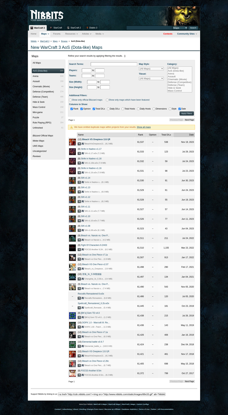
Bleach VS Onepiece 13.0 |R (96, 139)
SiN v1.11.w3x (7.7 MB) (95, 211)
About (75, 409)
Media (98, 34)
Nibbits (34, 41)
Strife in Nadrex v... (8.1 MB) (97, 182)
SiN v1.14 (85, 178)
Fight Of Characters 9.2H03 (94, 245)
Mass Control (179, 90)
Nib (55, 13)
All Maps (37, 63)
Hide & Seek (179, 88)
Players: (73, 70)
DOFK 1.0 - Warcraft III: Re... (96, 322)
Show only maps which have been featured (128, 100)
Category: (172, 64)
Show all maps (144, 127)
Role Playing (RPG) (48, 122)
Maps (44, 34)
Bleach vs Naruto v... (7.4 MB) (97, 288)
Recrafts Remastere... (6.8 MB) (98, 298)
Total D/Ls (99, 109)
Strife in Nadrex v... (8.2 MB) (97, 201)
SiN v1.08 (85, 226)
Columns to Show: (78, 104)
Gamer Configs (143, 404)
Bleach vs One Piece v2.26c (95, 361)
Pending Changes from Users (91, 409)
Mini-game (48, 112)
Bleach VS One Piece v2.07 (95, 264)
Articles (85, 34)
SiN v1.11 (85, 206)
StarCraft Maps (114, 404)
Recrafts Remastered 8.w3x (91, 294)
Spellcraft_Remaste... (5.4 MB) (98, 308)
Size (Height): (76, 87)
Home (33, 34)
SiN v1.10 (85, 216)
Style (173, 109)
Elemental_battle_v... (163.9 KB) (98, 346)
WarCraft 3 (39, 28)
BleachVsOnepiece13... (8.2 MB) (99, 144)
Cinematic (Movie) (179, 79)
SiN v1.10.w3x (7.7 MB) (95, 221)
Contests (167, 34)
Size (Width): (75, 82)
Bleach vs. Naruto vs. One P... (95, 235)
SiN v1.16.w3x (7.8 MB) (95, 172)
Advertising (67, 409)
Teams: (72, 75)
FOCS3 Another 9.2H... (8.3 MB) (98, 249)
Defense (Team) (179, 85)
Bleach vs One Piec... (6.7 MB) (98, 365)
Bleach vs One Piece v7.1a (95, 255)
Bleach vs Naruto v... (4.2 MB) (97, 240)
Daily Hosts (144, 109)
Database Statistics (129, 409)
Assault (179, 76)
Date (182, 109)
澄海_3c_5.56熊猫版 (92, 274)
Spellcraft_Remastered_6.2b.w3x (93, 303)
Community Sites (186, 34)
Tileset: (142, 74)
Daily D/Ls (113, 109)
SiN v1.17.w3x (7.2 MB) (95, 153)
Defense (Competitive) (179, 82)
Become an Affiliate (112, 409)
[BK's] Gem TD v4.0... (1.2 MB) (98, 317)
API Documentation (165, 409)
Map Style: (144, 64)
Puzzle (48, 117)
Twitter (153, 409)
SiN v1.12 (85, 197)
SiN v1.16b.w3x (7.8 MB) (95, 163)
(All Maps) (179, 68)
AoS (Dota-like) (179, 70)
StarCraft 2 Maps (128, 404)
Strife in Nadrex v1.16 (91, 158)
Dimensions (160, 109)
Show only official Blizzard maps (85, 100)
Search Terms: (76, 64)
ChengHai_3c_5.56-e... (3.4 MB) (98, 279)
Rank (74, 109)
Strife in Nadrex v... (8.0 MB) (97, 192)
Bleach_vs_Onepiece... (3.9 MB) (98, 269)
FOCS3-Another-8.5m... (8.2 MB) (99, 375)
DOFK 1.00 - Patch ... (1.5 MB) (98, 327)
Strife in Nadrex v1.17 (91, 149)
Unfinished (48, 128)
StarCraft (57, 28)
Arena (179, 73)
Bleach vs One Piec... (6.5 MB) (98, 336)
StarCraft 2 (75, 28)
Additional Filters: (78, 95)
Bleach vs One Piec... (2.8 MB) (98, 259)
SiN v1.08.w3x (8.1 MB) (95, 230)
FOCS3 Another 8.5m (91, 370)
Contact (58, 409)
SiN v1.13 (85, 187)
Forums (57, 34)
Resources (70, 34)
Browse (64, 41)
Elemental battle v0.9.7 (93, 342)
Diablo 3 (93, 28)
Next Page (189, 120)
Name (81, 135)
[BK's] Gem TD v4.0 (90, 313)
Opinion (85, 109)
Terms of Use (144, 409)
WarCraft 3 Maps (100, 404)
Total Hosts (128, 109)
